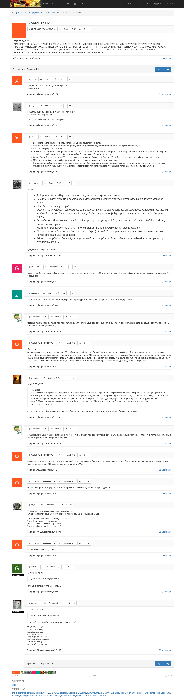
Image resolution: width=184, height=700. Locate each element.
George (71, 693)
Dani (100, 696)
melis (14, 693)
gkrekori (34, 567)
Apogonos (35, 603)
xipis (32, 79)
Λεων (45, 696)
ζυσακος (34, 293)
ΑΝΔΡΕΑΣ (54, 693)
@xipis (30, 189)
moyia (33, 505)
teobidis (15, 696)
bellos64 (71, 696)
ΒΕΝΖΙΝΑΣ (81, 693)
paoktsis (63, 693)
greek (78, 696)
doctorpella (37, 696)
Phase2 (116, 693)
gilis (14, 685)
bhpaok (124, 693)
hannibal (108, 693)
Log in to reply (163, 69)
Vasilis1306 (166, 693)
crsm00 (132, 693)
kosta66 (140, 693)
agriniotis (34, 378)
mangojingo (25, 696)
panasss (30, 693)
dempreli (22, 693)
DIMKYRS (87, 696)
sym (94, 696)
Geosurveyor (54, 696)
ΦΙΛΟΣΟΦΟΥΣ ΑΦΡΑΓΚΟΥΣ (42, 29)
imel (158, 693)
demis (64, 696)
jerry (32, 106)
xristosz (39, 693)
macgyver (35, 183)
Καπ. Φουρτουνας (95, 693)
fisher (45, 693)
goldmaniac (35, 317)
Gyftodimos (150, 693)
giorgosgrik (35, 267)
